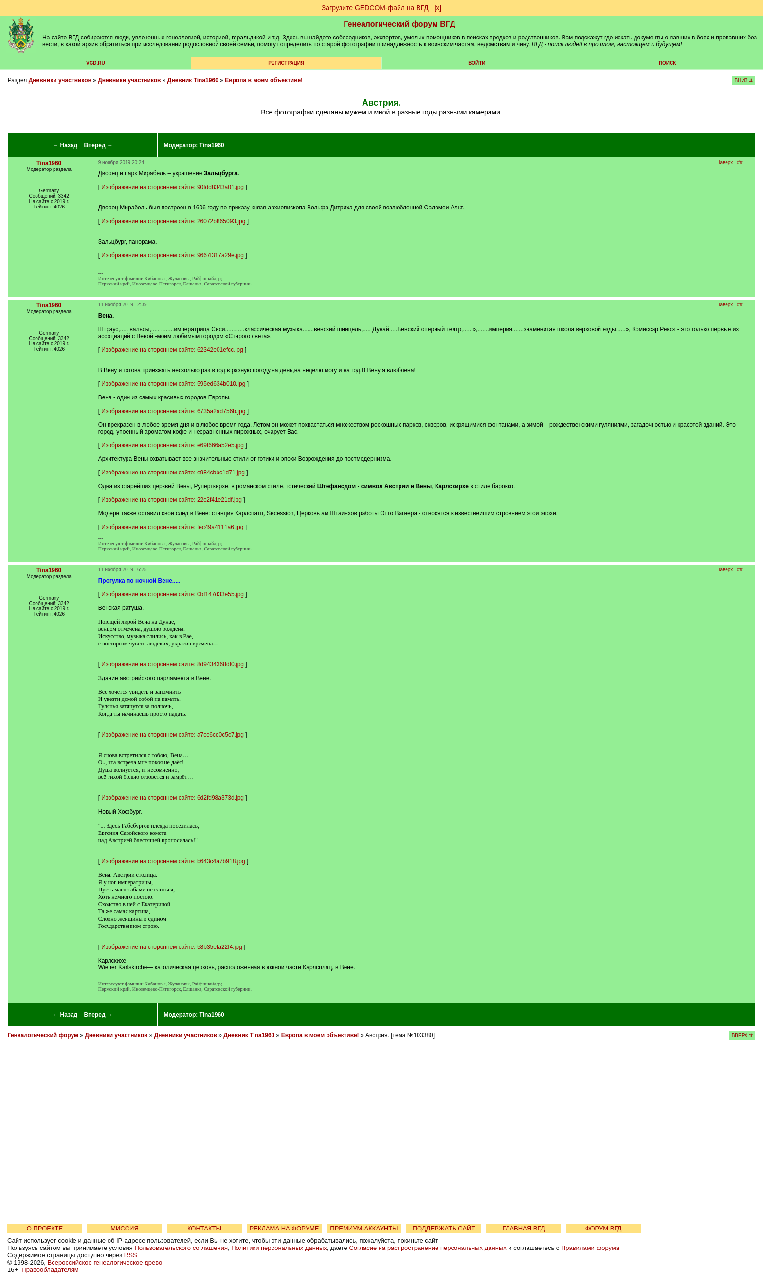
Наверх (724, 162)
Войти (476, 63)
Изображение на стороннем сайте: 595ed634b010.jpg (173, 383)
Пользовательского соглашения (181, 1247)
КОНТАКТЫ (204, 1228)
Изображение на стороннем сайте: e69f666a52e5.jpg (172, 445)
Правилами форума (590, 1247)
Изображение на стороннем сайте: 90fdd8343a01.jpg (172, 187)
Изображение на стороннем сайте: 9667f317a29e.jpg (172, 255)
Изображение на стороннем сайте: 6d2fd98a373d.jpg (172, 798)
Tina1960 (212, 145)
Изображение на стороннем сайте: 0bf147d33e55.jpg (172, 594)
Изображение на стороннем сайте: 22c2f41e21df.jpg (171, 499)
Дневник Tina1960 (192, 80)
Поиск (667, 63)
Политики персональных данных (279, 1247)
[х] (437, 8)
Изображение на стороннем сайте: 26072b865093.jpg (173, 221)
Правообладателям (49, 1269)
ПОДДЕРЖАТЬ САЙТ (444, 1228)
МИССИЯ (124, 1228)
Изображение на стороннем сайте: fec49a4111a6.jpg (172, 527)
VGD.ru (95, 63)
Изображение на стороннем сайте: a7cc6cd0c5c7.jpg (172, 734)
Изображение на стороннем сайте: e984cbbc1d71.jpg (173, 472)
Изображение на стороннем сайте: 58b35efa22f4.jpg (171, 947)
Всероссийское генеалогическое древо (105, 1262)
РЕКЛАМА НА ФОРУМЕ (284, 1228)
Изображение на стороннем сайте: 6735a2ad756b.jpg (173, 411)
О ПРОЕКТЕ (45, 1228)
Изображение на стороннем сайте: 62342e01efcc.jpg (172, 349)
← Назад (65, 145)
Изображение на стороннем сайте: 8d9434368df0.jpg (172, 664)
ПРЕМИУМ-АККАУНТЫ (364, 1228)
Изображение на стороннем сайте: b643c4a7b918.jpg (173, 861)
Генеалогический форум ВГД (399, 24)
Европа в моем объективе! (264, 80)
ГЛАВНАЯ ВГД (524, 1228)
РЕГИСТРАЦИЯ (286, 63)
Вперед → (98, 145)
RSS (130, 1255)
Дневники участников (60, 80)
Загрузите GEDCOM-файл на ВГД (375, 8)
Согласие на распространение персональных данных (427, 1247)
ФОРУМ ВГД (603, 1228)
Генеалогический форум (43, 1035)
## (740, 162)
